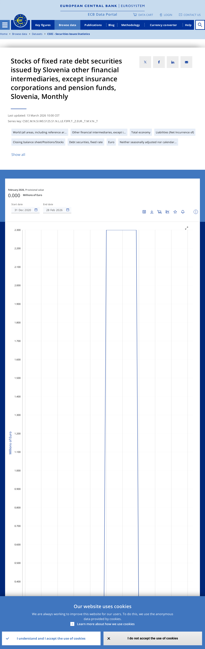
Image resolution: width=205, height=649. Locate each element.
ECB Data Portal (102, 14)
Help (188, 25)
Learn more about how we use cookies (106, 624)
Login (168, 15)
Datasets (37, 34)
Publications (93, 25)
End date (48, 204)
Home (3, 34)
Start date (17, 204)
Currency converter (163, 25)
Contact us (192, 15)
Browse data (67, 25)
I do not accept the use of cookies (153, 638)
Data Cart (145, 15)
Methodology (130, 25)
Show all (18, 154)
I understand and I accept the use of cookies (51, 638)
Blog (111, 25)
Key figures (43, 25)
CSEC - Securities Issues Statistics (68, 34)
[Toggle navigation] (5, 25)
